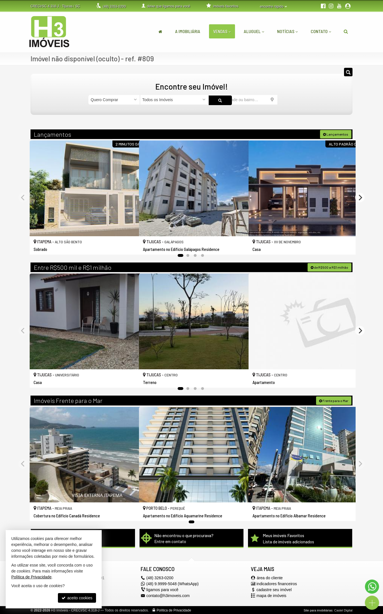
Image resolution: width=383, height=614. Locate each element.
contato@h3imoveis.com (168, 595)
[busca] (346, 31)
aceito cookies (77, 598)
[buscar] (286, 100)
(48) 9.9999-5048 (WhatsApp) (172, 583)
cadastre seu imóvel (274, 589)
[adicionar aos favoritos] (128, 245)
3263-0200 (114, 6)
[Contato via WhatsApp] (372, 587)
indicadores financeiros (276, 583)
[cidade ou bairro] (243, 100)
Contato (321, 31)
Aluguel (254, 31)
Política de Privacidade (174, 610)
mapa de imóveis (271, 595)
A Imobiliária (187, 31)
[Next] (360, 197)
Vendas (222, 31)
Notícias (287, 31)
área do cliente (270, 577)
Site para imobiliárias (318, 609)
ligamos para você (162, 589)
